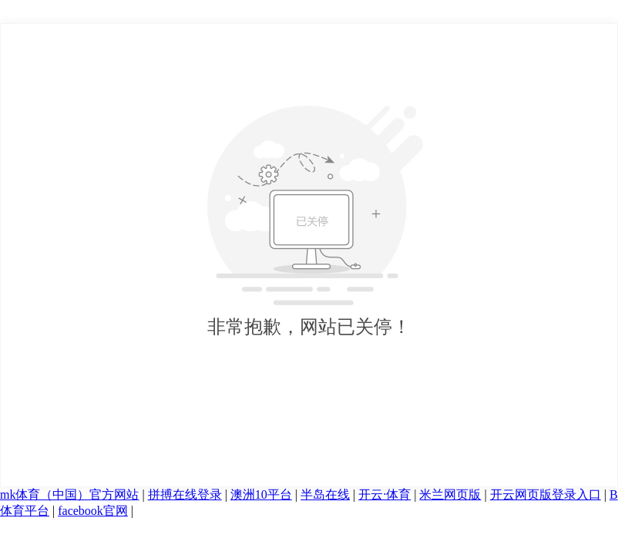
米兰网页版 (450, 494)
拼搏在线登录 (185, 494)
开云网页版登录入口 (545, 494)
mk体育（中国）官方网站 (69, 494)
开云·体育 (384, 494)
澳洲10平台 (261, 494)
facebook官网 (93, 510)
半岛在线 (325, 494)
